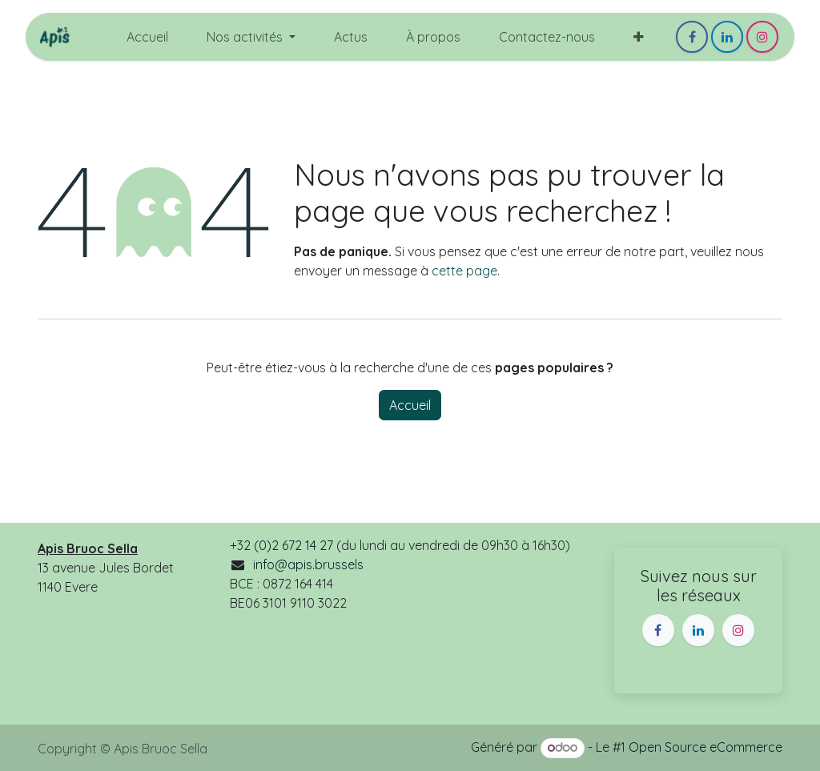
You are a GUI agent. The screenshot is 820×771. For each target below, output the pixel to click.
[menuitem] (147, 37)
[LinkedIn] (727, 37)
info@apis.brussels (308, 564)
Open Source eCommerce (705, 747)
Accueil (410, 405)
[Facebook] (692, 37)
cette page (464, 271)
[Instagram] (762, 37)
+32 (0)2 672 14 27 (281, 545)
